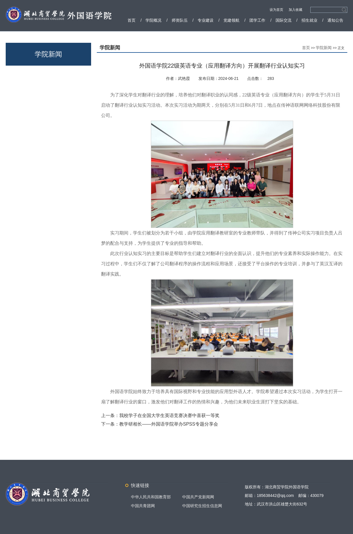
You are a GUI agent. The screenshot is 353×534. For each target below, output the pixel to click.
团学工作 (257, 20)
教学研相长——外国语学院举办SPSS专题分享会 (168, 424)
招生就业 (309, 20)
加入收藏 (295, 10)
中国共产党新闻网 (198, 497)
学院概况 (153, 20)
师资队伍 (180, 20)
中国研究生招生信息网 (202, 505)
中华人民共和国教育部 (151, 497)
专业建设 (206, 20)
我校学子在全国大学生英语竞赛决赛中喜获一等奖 (169, 415)
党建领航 (231, 20)
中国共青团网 (143, 505)
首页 (132, 20)
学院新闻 (324, 47)
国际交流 (284, 20)
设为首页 (277, 10)
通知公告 (335, 20)
